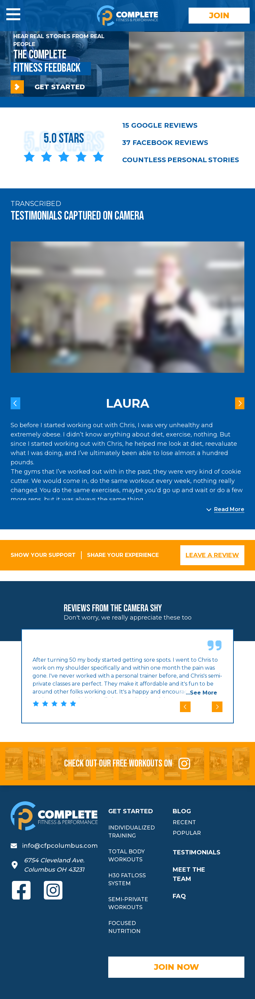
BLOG (182, 811)
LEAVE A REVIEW (212, 555)
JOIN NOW (176, 967)
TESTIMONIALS (196, 852)
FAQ (179, 896)
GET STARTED (48, 87)
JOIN (219, 15)
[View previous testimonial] (15, 403)
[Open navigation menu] (13, 14)
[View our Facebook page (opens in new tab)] (21, 890)
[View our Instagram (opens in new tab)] (53, 890)
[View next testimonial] (240, 403)
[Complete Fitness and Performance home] (127, 15)
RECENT (184, 822)
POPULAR (187, 833)
